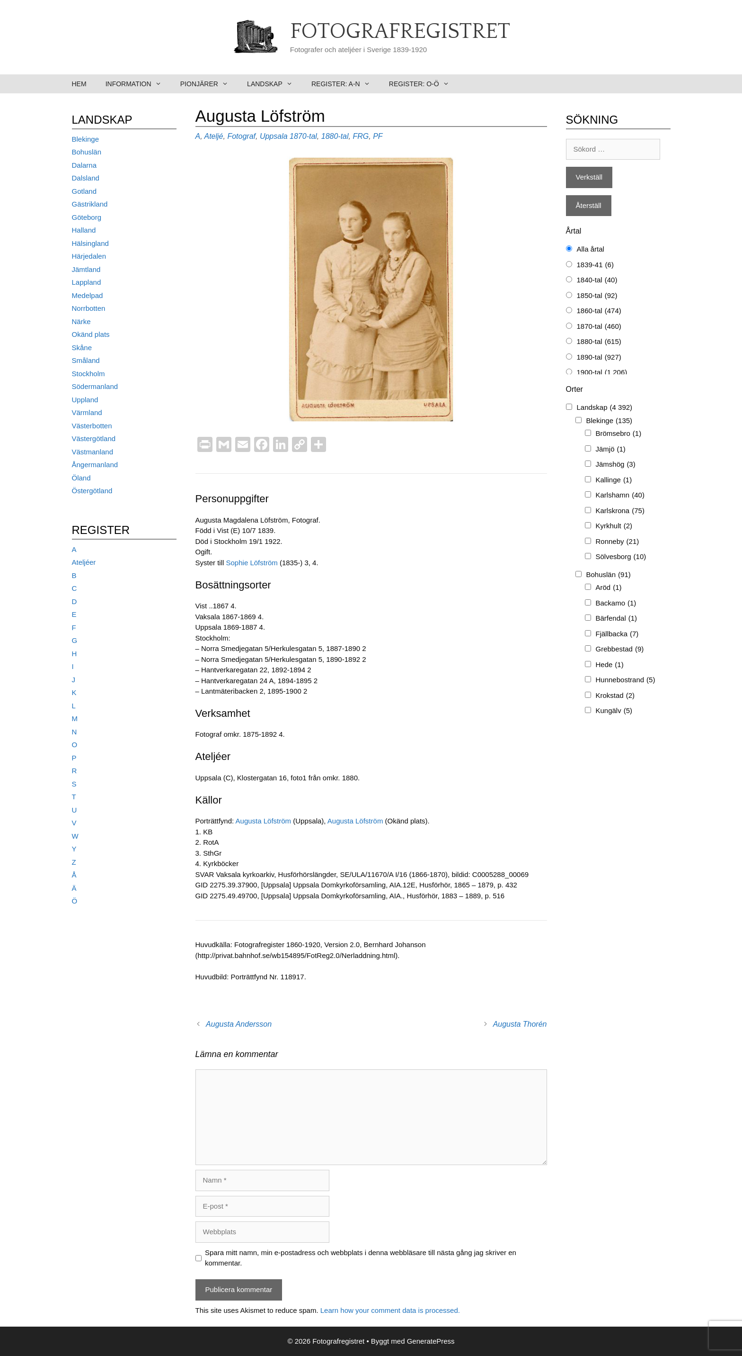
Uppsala (274, 136)
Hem (79, 84)
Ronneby (617, 541)
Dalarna (84, 165)
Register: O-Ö (424, 83)
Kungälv (614, 710)
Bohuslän (87, 152)
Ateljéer (84, 562)
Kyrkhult (614, 526)
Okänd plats (91, 334)
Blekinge (85, 139)
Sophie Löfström (252, 563)
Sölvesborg (621, 556)
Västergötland (94, 438)
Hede (610, 665)
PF (377, 136)
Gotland (84, 191)
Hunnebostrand (625, 680)
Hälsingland (90, 243)
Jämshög (616, 464)
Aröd (609, 587)
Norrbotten (89, 308)
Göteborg (87, 217)
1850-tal (597, 295)
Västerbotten (92, 426)
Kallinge (614, 480)
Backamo (616, 603)
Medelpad (87, 295)
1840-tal (597, 280)
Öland (81, 478)
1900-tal (602, 372)
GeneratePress (431, 1341)
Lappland (86, 282)
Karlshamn (620, 495)
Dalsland (85, 178)
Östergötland (92, 491)
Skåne (82, 348)
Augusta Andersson (239, 1024)
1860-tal (599, 311)
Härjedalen (89, 256)
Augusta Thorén (520, 1024)
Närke (81, 321)
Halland (84, 230)
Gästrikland (90, 204)
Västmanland (93, 452)
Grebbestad (620, 649)
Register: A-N (345, 83)
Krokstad (615, 695)
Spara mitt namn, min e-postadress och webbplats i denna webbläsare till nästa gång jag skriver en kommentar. (360, 1257)
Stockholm (88, 374)
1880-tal (335, 136)
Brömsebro (619, 433)
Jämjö (611, 449)
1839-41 (595, 265)
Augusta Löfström (264, 821)
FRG (361, 136)
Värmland (87, 412)
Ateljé (213, 136)
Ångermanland (95, 465)
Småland (86, 360)
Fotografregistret (400, 32)
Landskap (274, 83)
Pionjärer (209, 83)
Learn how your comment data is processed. (390, 1310)
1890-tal (599, 357)
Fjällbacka (617, 634)
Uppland (85, 400)
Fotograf (241, 136)
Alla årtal (590, 249)
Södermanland (95, 386)
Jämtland (86, 269)
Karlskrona (620, 511)
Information (138, 83)
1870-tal (303, 136)
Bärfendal (616, 618)
